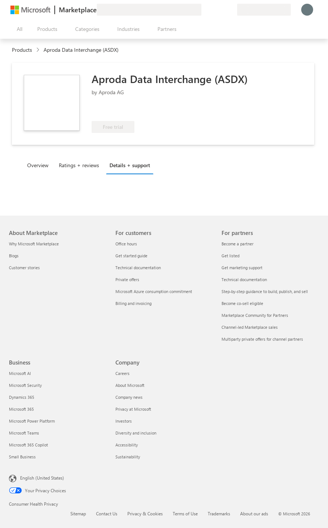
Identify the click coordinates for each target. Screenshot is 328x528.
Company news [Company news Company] (129, 397)
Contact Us (106, 513)
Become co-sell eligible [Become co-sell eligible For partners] (242, 303)
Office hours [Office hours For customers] (126, 243)
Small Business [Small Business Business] (22, 456)
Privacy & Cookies (145, 513)
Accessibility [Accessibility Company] (126, 445)
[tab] (39, 165)
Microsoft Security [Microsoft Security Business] (25, 385)
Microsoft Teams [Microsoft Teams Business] (24, 433)
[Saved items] (222, 9)
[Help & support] (213, 9)
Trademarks (219, 513)
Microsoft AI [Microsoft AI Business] (20, 373)
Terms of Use (185, 513)
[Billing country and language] (264, 10)
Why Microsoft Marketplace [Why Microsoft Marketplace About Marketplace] (34, 243)
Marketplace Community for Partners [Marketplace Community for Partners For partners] (255, 315)
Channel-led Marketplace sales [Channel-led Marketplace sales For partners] (250, 327)
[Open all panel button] (17, 29)
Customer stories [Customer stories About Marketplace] (24, 267)
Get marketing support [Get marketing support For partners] (242, 267)
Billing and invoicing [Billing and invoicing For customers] (133, 303)
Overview (37, 165)
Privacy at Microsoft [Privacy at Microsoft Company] (133, 409)
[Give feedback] (204, 9)
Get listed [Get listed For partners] (230, 255)
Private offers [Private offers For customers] (127, 279)
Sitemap (78, 513)
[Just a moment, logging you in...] (307, 10)
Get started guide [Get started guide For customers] (131, 255)
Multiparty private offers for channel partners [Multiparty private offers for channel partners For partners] (262, 339)
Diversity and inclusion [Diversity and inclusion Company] (135, 433)
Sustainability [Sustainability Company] (127, 456)
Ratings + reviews (79, 165)
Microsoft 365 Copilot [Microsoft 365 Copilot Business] (28, 445)
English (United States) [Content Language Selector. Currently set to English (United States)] (42, 478)
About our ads (254, 513)
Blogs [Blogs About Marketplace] (14, 255)
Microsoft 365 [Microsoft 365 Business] (21, 409)
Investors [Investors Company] (123, 421)
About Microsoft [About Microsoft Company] (129, 385)
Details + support (129, 165)
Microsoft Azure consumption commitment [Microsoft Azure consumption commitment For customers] (153, 291)
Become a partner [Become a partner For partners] (238, 243)
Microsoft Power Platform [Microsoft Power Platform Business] (32, 421)
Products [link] (22, 49)
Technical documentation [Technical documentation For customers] (138, 267)
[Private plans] (231, 9)
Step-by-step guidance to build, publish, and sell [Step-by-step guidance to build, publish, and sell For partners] (265, 291)
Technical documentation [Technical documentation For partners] (244, 279)
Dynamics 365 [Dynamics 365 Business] (21, 397)
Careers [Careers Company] (122, 373)
